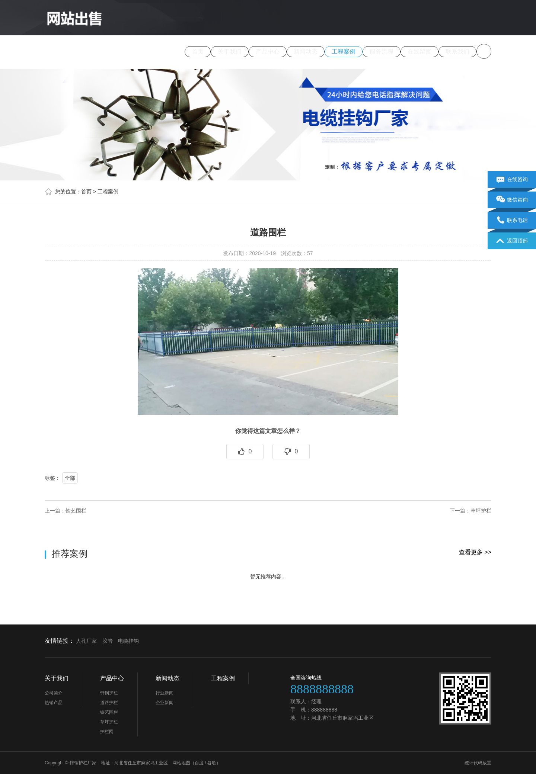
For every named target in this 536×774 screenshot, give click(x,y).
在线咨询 (512, 179)
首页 (198, 51)
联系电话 (512, 220)
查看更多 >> (475, 552)
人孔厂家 (86, 641)
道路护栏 (109, 702)
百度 (199, 762)
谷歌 (211, 762)
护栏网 (107, 731)
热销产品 (54, 702)
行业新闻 (164, 693)
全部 (70, 478)
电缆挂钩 (128, 641)
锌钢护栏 (109, 693)
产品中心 (268, 51)
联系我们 (457, 51)
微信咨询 (512, 200)
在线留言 (419, 51)
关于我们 (230, 51)
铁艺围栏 (76, 511)
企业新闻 (164, 702)
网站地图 (181, 762)
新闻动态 (306, 51)
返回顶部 (512, 241)
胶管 (107, 641)
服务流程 (381, 51)
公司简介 (54, 693)
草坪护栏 (480, 511)
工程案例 (343, 51)
